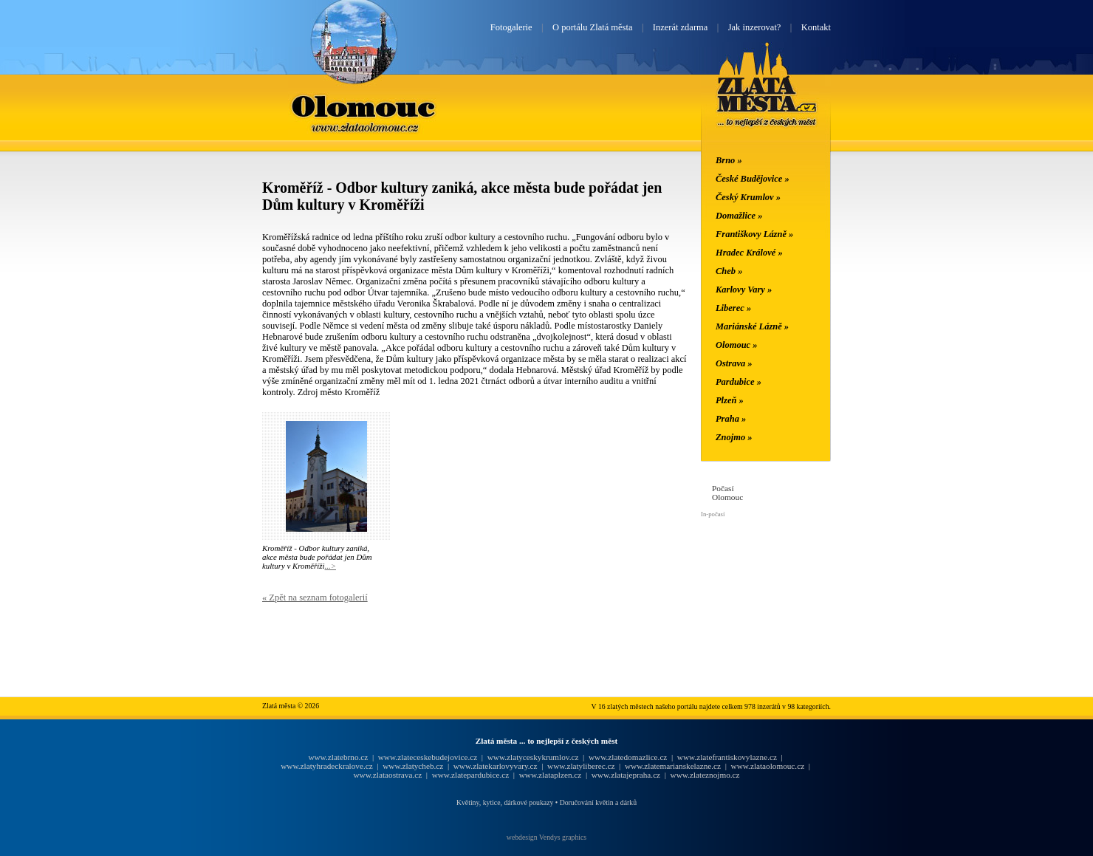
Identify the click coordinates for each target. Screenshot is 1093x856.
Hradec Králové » (749, 252)
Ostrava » (734, 363)
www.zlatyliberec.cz (580, 765)
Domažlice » (739, 215)
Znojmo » (734, 437)
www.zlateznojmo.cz (705, 774)
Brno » (729, 160)
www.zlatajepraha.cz (626, 774)
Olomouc (364, 106)
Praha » (731, 419)
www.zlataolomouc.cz (768, 765)
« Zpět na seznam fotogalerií (315, 597)
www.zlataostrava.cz (387, 774)
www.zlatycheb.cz (413, 765)
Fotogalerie (511, 27)
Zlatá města (767, 102)
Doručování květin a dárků (598, 802)
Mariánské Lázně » (752, 326)
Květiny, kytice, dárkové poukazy (504, 802)
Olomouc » (736, 345)
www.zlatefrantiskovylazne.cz (727, 757)
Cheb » (729, 271)
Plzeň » (730, 400)
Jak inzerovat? (754, 27)
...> (330, 565)
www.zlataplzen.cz (550, 774)
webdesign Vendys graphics (546, 837)
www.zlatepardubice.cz (471, 774)
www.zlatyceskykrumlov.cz (533, 757)
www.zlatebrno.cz (338, 757)
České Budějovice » (752, 179)
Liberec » (733, 308)
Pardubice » (738, 382)
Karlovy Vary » (744, 289)
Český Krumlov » (748, 197)
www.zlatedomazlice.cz (628, 757)
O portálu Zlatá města (592, 27)
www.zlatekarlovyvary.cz (495, 765)
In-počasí (712, 514)
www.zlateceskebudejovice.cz (427, 757)
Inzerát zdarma (680, 27)
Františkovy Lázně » (754, 234)
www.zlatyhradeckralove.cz (326, 765)
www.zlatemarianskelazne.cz (673, 765)
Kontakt (816, 27)
